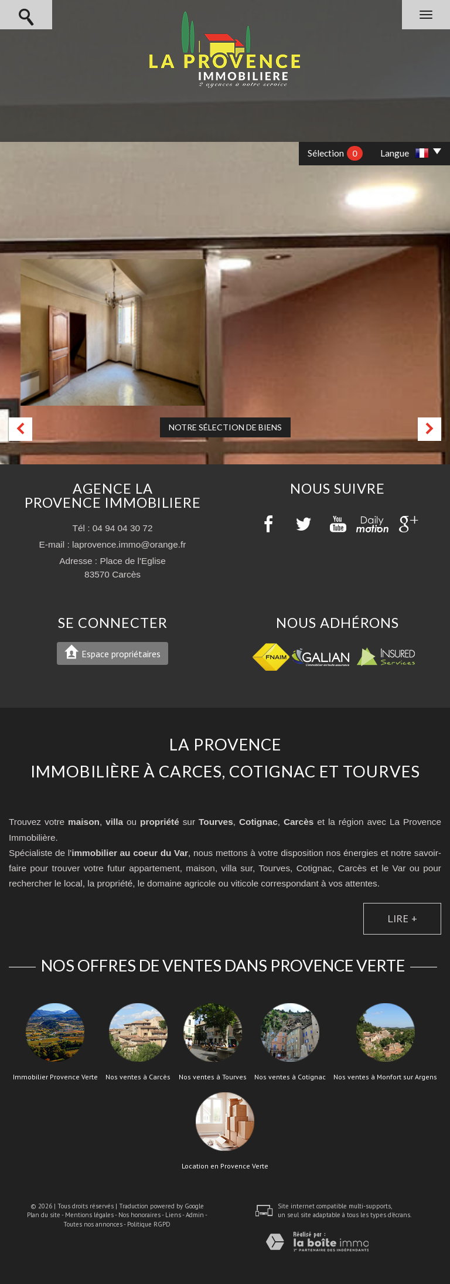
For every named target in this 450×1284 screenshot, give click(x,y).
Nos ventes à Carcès (138, 1077)
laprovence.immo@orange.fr (129, 544)
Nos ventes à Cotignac (290, 1077)
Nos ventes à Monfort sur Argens (385, 1077)
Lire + (402, 918)
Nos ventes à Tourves (213, 1077)
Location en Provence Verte (225, 1166)
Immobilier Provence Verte (55, 1077)
